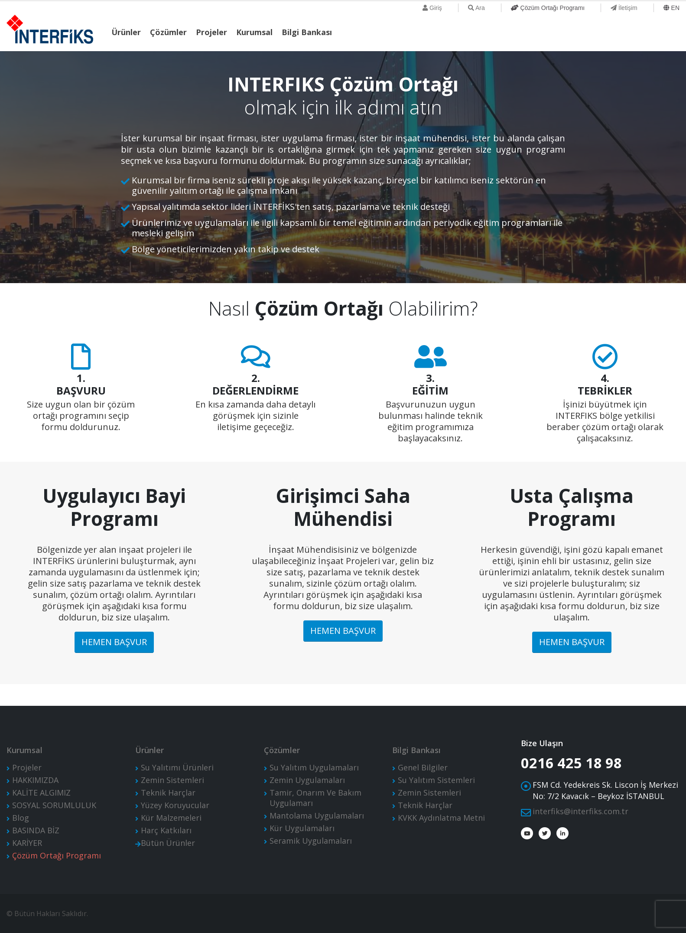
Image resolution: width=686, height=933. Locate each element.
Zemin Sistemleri (172, 780)
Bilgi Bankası (307, 32)
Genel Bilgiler (423, 767)
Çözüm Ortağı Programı (56, 855)
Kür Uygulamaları (302, 828)
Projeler (211, 32)
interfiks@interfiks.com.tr (580, 811)
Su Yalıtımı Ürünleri (177, 767)
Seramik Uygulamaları (311, 840)
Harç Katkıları (166, 830)
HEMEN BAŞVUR (114, 642)
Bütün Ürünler (168, 843)
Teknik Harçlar (168, 792)
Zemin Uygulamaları (307, 780)
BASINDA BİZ (35, 830)
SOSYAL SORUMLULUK (54, 805)
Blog (20, 817)
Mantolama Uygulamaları (317, 815)
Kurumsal (254, 32)
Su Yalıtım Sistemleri (436, 780)
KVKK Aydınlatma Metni (441, 817)
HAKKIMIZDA (35, 780)
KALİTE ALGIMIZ (41, 792)
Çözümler (168, 32)
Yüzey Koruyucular (175, 805)
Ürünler (126, 32)
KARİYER (27, 843)
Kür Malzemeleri (171, 817)
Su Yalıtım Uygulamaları (314, 767)
